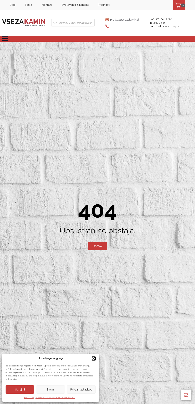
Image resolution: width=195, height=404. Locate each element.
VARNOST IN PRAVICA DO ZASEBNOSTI (55, 397)
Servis (28, 4)
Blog (13, 4)
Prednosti (104, 4)
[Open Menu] (5, 39)
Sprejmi (20, 389)
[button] (94, 358)
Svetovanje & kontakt (75, 4)
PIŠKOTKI (29, 397)
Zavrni (50, 389)
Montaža (47, 4)
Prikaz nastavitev (81, 389)
